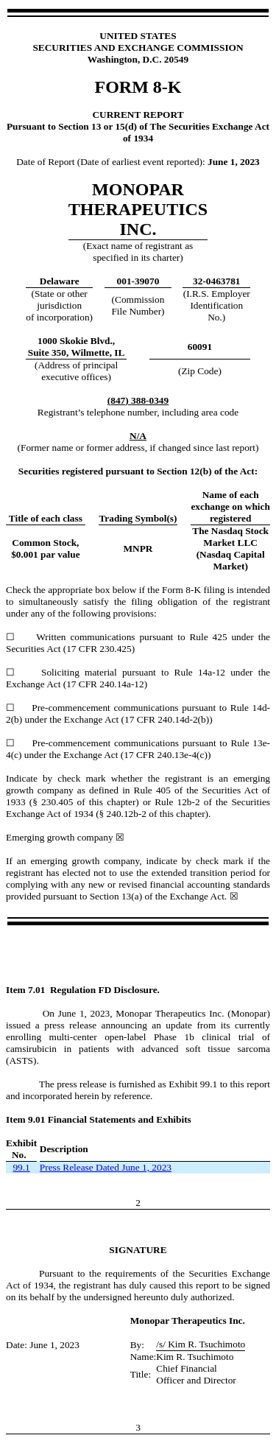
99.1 (21, 1167)
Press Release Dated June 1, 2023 (105, 1167)
